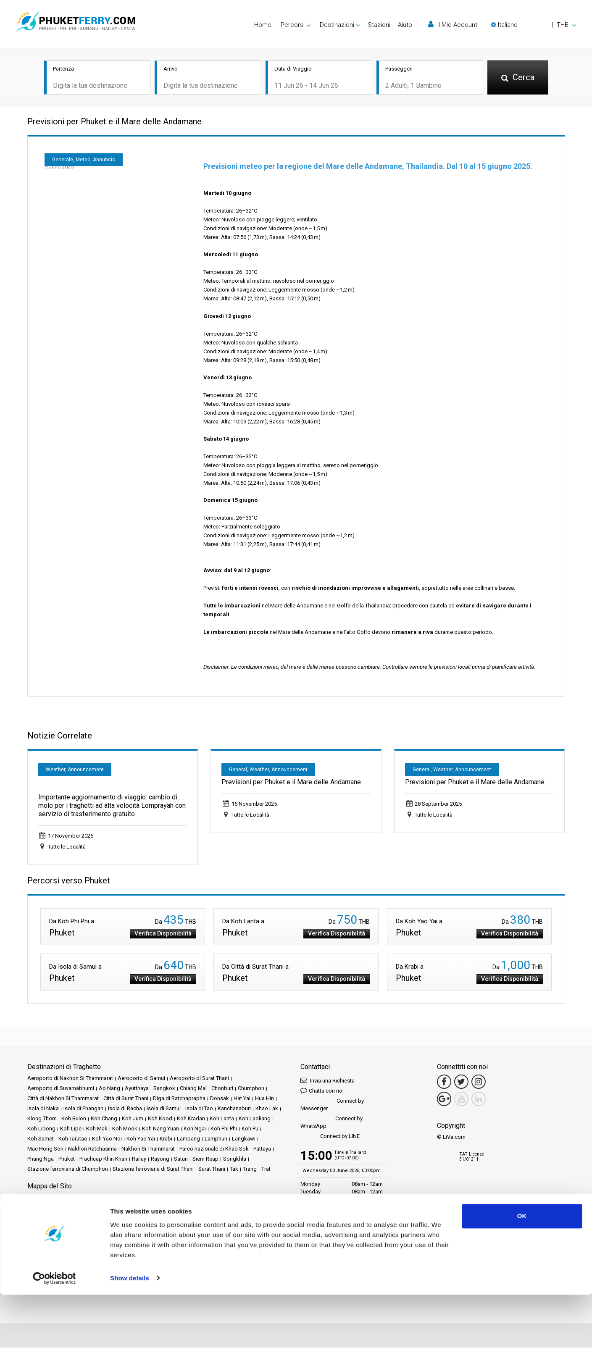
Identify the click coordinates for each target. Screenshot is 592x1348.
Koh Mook (124, 1129)
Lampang (188, 1139)
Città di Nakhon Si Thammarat (63, 1099)
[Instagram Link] (478, 1082)
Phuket (66, 1159)
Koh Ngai (195, 1129)
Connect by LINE (330, 1136)
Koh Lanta (222, 1119)
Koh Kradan (191, 1119)
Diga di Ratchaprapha (179, 1099)
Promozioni (176, 1198)
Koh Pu (250, 1129)
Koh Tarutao (72, 1139)
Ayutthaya (137, 1088)
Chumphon (251, 1088)
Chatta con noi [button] (322, 1090)
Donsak (219, 1099)
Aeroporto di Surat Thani (199, 1078)
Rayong (160, 1159)
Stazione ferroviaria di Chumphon (67, 1169)
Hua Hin (264, 1099)
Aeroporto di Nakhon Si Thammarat (70, 1078)
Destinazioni (62, 1198)
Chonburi (222, 1088)
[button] (533, 25)
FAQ (64, 1208)
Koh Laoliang (255, 1119)
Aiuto (405, 25)
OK (522, 1269)
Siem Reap (205, 1159)
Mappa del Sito (94, 1218)
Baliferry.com (86, 1246)
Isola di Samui (164, 1109)
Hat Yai (242, 1099)
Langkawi (243, 1139)
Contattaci (130, 1218)
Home (262, 25)
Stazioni (379, 25)
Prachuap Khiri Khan (103, 1159)
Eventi (202, 1198)
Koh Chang (104, 1119)
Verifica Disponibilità (163, 933)
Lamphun (216, 1139)
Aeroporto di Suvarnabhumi (60, 1088)
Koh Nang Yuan (160, 1129)
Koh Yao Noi (107, 1139)
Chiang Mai (193, 1088)
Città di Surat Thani (125, 1099)
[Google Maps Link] (444, 1099)
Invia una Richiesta (327, 1080)
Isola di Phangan (83, 1109)
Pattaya (262, 1149)
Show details (129, 1331)
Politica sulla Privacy (218, 1208)
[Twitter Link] (461, 1082)
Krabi (166, 1139)
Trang (250, 1169)
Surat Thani (211, 1169)
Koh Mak (97, 1129)
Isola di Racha (125, 1109)
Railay (139, 1159)
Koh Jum (132, 1119)
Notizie (222, 1198)
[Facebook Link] (444, 1082)
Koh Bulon (73, 1119)
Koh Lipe (71, 1129)
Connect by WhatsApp (331, 1123)
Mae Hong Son (45, 1149)
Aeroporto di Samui (141, 1078)
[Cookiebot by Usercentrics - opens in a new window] (54, 1331)
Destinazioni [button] (337, 25)
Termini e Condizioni (164, 1208)
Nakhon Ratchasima (92, 1149)
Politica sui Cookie (49, 1218)
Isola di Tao (199, 1109)
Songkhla (234, 1159)
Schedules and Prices (108, 1198)
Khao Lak (266, 1109)
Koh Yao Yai (140, 1139)
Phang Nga (40, 1159)
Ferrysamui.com (46, 1246)
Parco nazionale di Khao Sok (214, 1149)
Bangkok (164, 1088)
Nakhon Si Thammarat (148, 1149)
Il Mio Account (452, 25)
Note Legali (122, 1208)
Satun (181, 1159)
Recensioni (40, 1208)
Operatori (247, 1198)
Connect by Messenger (332, 1105)
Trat (266, 1169)
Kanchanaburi (234, 1109)
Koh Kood (160, 1119)
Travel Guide (88, 1208)
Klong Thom (42, 1119)
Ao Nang (109, 1088)
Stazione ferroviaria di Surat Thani (153, 1169)
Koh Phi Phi (223, 1129)
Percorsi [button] (293, 25)
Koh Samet (40, 1139)
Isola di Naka (43, 1109)
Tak (234, 1169)
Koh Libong (41, 1129)
